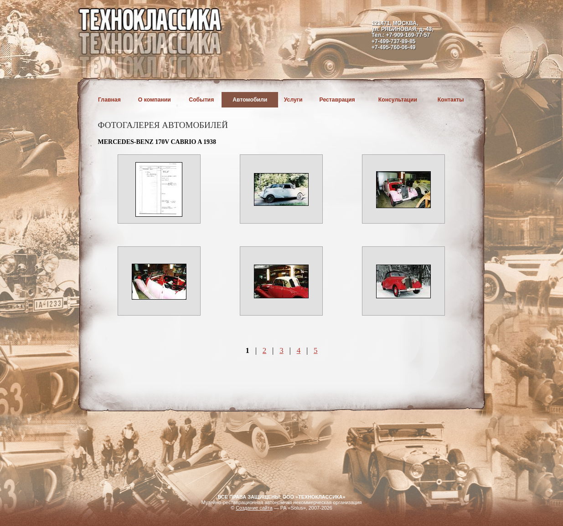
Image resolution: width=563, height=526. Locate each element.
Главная (109, 100)
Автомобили (249, 100)
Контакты (451, 100)
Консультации (397, 100)
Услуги (293, 100)
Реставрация (337, 100)
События (201, 100)
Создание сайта (254, 508)
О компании (154, 100)
